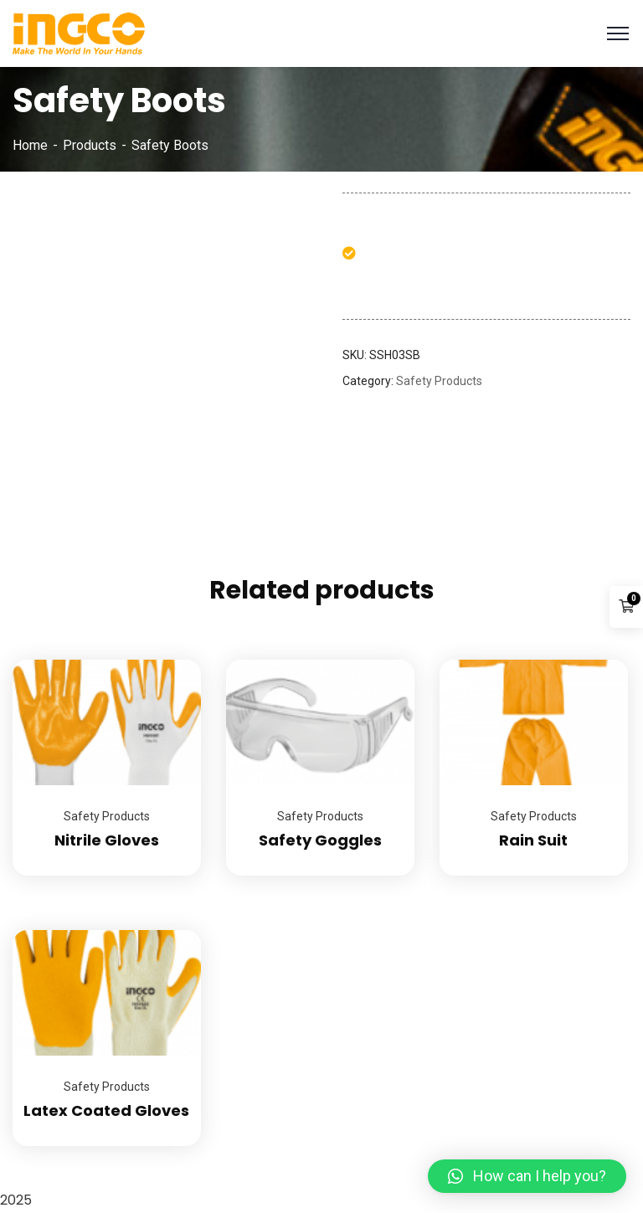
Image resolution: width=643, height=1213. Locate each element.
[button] (527, 1176)
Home (30, 145)
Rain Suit (533, 840)
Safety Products (439, 381)
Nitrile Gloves (106, 840)
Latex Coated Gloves (106, 1110)
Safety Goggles (320, 840)
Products (89, 145)
